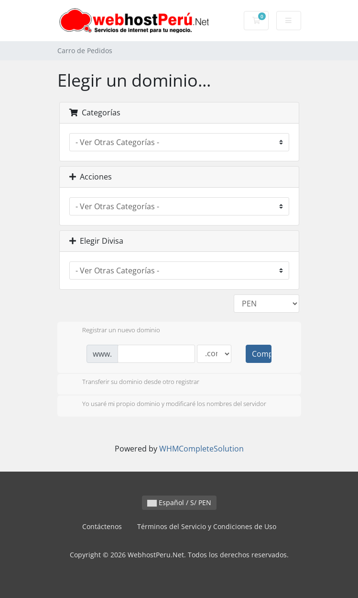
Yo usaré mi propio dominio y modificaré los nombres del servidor (166, 404)
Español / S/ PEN (179, 502)
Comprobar (261, 354)
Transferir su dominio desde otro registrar (133, 382)
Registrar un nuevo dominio (113, 331)
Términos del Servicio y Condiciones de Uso (206, 526)
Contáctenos (102, 526)
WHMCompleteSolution (201, 448)
